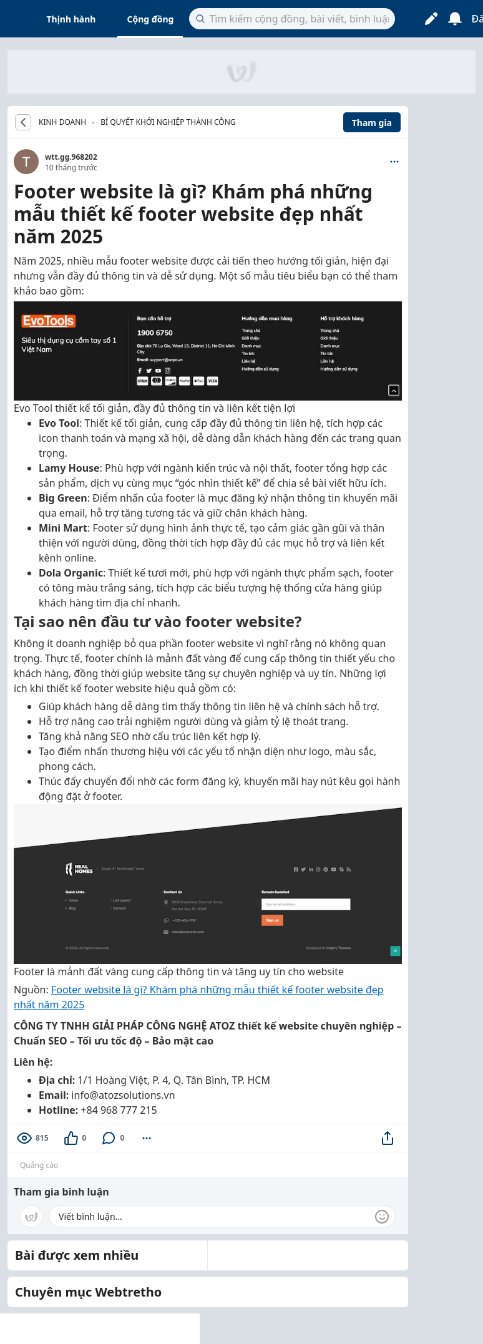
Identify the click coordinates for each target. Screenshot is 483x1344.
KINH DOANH (62, 122)
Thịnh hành (71, 19)
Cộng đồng (150, 19)
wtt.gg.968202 (71, 157)
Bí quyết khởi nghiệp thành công (167, 122)
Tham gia (372, 123)
